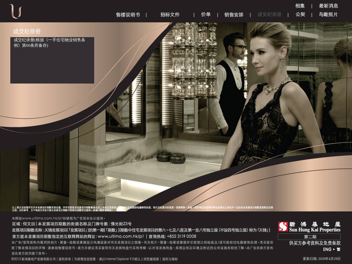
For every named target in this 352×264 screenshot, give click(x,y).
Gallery (300, 6)
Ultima (16, 13)
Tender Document (170, 14)
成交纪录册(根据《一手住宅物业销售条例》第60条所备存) (49, 42)
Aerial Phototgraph (328, 14)
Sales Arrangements (234, 14)
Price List (206, 14)
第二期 (309, 236)
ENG (327, 250)
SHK (309, 227)
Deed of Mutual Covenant (300, 14)
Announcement (328, 6)
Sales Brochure (128, 14)
